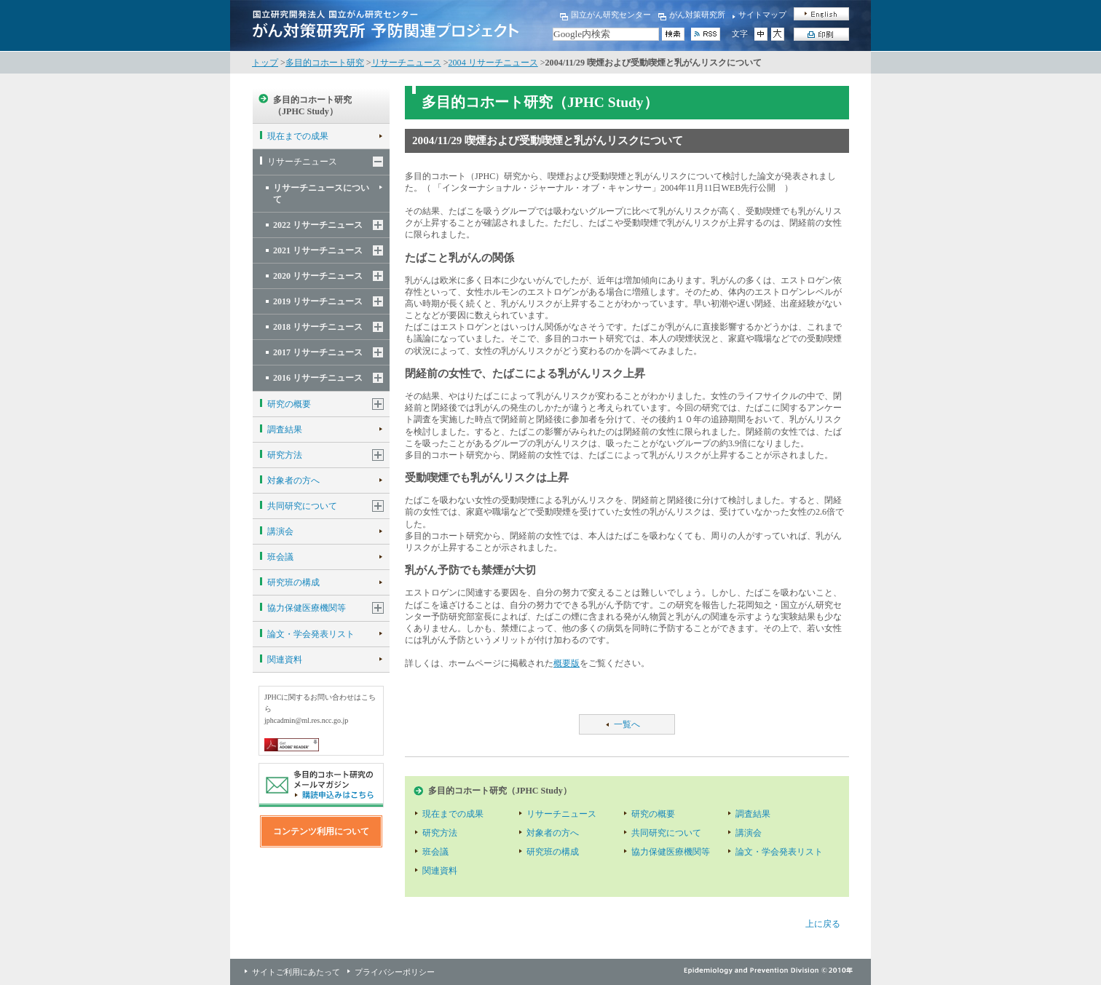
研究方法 (284, 455)
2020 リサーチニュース (318, 276)
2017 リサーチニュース (318, 352)
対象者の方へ (293, 480)
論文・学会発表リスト (311, 634)
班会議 (280, 557)
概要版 (566, 663)
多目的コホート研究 (324, 63)
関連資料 (284, 659)
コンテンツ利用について (321, 831)
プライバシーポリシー (395, 972)
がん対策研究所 (697, 14)
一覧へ (627, 724)
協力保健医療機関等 (306, 608)
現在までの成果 (297, 136)
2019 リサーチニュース (318, 301)
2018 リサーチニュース (318, 327)
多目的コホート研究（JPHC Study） (312, 105)
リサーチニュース (406, 63)
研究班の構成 (293, 582)
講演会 (280, 531)
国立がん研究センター (611, 14)
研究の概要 (289, 404)
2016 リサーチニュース (318, 378)
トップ (265, 63)
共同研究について (302, 506)
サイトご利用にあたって (296, 972)
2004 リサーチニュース (493, 63)
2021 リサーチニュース (318, 250)
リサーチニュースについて (321, 194)
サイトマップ (762, 14)
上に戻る (822, 924)
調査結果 (284, 429)
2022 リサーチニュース (318, 225)
